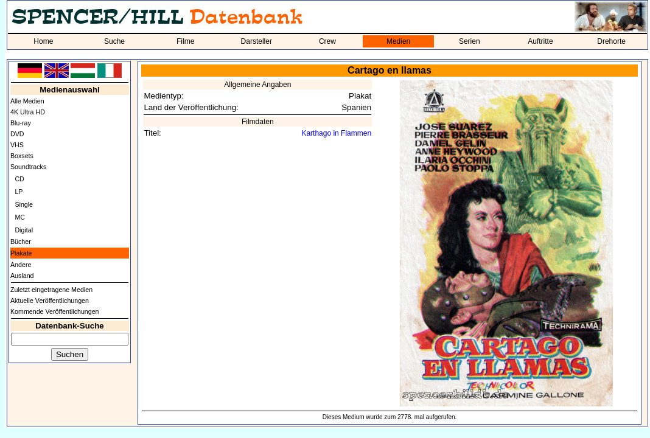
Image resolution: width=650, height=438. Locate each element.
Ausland (22, 275)
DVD (17, 133)
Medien (398, 41)
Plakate (21, 253)
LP (19, 191)
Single (24, 204)
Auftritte (540, 41)
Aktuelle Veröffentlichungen (49, 300)
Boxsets (21, 155)
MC (20, 217)
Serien (469, 41)
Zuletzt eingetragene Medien (51, 289)
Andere (20, 264)
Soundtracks (28, 166)
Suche (114, 41)
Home (43, 41)
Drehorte (611, 41)
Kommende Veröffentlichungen (54, 311)
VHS (17, 144)
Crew (327, 41)
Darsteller (256, 41)
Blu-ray (20, 123)
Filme (185, 41)
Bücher (20, 241)
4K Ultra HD (27, 112)
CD (19, 178)
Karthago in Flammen (336, 133)
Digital (24, 230)
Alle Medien (27, 101)
